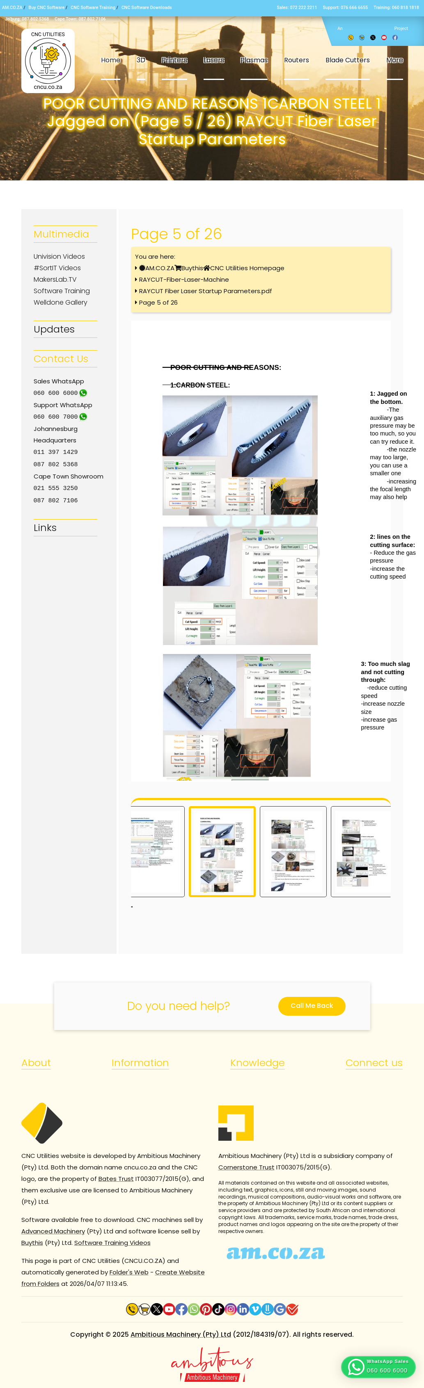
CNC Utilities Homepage (247, 268)
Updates (54, 329)
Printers (174, 60)
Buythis (192, 268)
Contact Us (61, 358)
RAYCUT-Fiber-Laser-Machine (184, 279)
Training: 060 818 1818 (396, 7)
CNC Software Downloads (146, 7)
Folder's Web (129, 1272)
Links (45, 525)
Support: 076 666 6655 (345, 7)
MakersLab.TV (55, 279)
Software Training (62, 291)
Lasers (214, 60)
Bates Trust (116, 1178)
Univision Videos (59, 256)
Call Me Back (312, 1005)
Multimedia (61, 234)
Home (110, 60)
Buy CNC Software (47, 7)
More (394, 60)
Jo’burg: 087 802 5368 (27, 19)
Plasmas (254, 60)
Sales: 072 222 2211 (297, 7)
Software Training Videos (112, 1242)
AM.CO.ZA (12, 7)
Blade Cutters (347, 60)
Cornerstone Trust (246, 1167)
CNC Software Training (93, 7)
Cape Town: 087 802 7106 (80, 19)
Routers (296, 60)
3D (141, 60)
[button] (378, 1367)
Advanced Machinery (53, 1231)
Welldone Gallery (60, 302)
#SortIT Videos (57, 268)
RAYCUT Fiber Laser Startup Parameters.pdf (205, 291)
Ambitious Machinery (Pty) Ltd (181, 1334)
